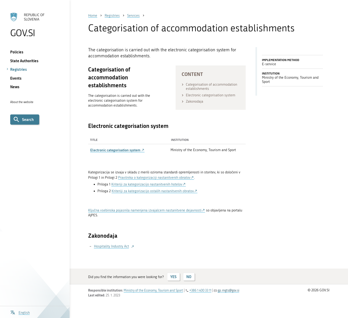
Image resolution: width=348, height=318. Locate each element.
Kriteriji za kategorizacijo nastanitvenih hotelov (146, 184)
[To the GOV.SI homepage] (34, 25)
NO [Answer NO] (188, 276)
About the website (21, 102)
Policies (16, 52)
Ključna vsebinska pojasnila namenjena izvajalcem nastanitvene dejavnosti (145, 210)
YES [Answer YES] (173, 276)
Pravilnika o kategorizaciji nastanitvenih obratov (154, 177)
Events (16, 78)
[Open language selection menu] (20, 312)
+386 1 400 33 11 (200, 290)
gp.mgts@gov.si (228, 290)
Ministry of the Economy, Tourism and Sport (153, 290)
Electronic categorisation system (117, 150)
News (14, 86)
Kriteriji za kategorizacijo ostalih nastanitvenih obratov (153, 191)
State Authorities (24, 60)
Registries (18, 69)
